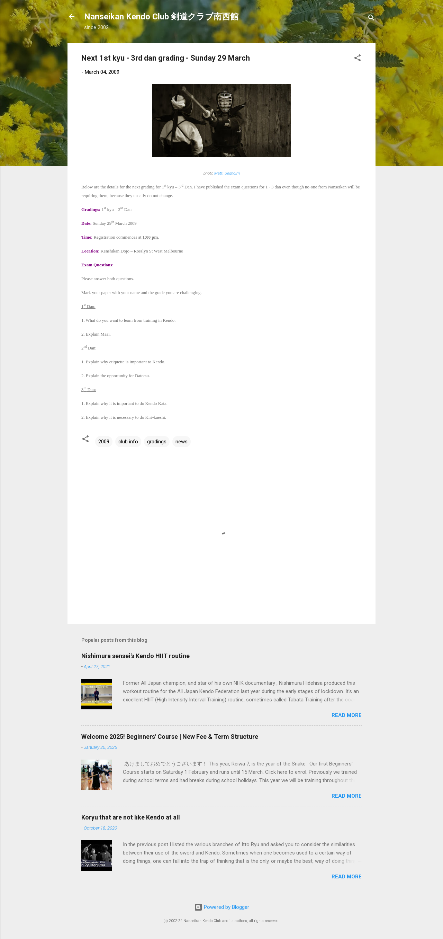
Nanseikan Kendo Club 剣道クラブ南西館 (161, 16)
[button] (357, 59)
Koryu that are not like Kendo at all (130, 817)
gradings (156, 442)
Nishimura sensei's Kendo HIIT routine (135, 655)
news (181, 442)
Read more (347, 715)
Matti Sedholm (226, 173)
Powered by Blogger (221, 907)
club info (128, 442)
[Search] (371, 18)
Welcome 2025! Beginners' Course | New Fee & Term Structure (169, 736)
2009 (103, 442)
